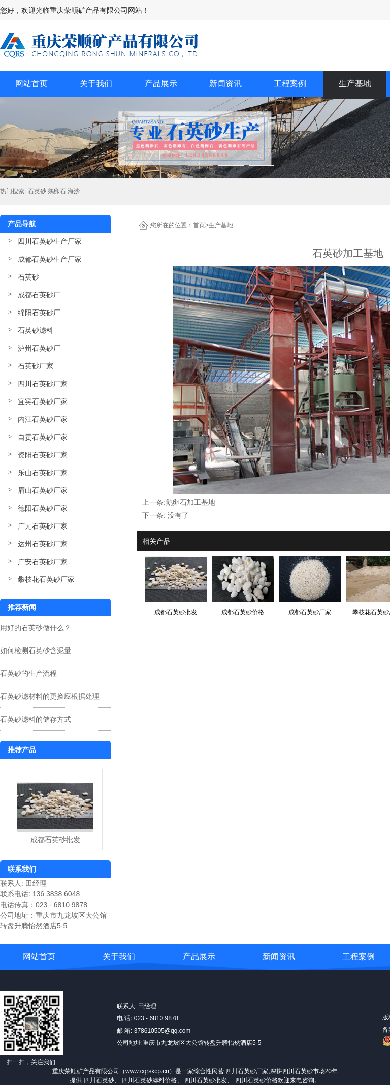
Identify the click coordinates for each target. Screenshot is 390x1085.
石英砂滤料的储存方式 (35, 719)
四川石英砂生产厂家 (50, 241)
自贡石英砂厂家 (43, 437)
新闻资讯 (225, 83)
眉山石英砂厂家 (43, 490)
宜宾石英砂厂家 (43, 401)
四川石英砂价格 (256, 1080)
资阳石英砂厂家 (43, 455)
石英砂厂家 (35, 366)
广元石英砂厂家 (43, 526)
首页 (201, 225)
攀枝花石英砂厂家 (46, 579)
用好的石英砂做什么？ (35, 628)
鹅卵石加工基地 (190, 502)
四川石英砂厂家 (43, 384)
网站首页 (31, 83)
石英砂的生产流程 (28, 673)
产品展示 (161, 83)
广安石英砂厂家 (43, 561)
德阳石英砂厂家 (43, 508)
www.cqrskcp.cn (147, 1071)
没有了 (178, 515)
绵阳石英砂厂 (39, 312)
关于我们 (96, 83)
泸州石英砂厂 (39, 348)
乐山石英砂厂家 (43, 473)
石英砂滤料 (35, 330)
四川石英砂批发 (205, 1080)
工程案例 (290, 83)
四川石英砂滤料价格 (149, 1080)
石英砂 (28, 277)
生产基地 (355, 83)
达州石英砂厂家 (43, 544)
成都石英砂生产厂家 (50, 259)
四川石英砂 (99, 1080)
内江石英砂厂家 (43, 419)
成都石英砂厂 (39, 295)
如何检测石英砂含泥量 (35, 650)
